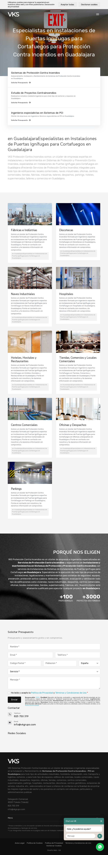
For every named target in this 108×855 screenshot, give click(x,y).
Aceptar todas (67, 4)
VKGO (38, 697)
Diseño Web (52, 850)
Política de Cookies (35, 843)
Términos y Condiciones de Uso (70, 693)
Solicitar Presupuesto (21, 82)
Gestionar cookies (89, 4)
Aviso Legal (19, 843)
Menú (54, 818)
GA (59, 850)
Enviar (14, 699)
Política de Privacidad (42, 693)
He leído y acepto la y (49, 693)
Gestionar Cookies (54, 846)
